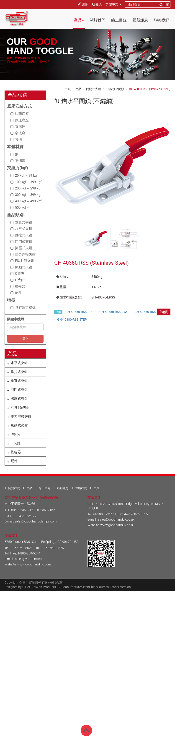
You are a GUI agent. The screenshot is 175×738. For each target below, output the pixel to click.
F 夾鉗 (17, 280)
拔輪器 (17, 286)
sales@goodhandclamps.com (36, 521)
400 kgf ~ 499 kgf (25, 201)
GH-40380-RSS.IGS (148, 312)
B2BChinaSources (96, 587)
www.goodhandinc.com (34, 564)
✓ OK (147, 735)
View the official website (97, 648)
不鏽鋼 (17, 161)
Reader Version (120, 587)
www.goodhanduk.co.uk (117, 525)
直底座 (17, 127)
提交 (25, 339)
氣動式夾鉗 (21, 267)
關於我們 (97, 20)
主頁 (68, 89)
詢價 (164, 312)
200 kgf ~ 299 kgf (25, 188)
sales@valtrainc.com (29, 559)
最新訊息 (140, 20)
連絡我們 (81, 488)
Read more (68, 648)
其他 (16, 139)
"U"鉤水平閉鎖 (115, 89)
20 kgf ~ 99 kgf (24, 175)
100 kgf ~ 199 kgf (25, 182)
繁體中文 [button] (113, 4)
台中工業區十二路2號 (20, 504)
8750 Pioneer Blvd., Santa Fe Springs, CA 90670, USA (42, 542)
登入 (97, 4)
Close (87, 593)
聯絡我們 (162, 20)
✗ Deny (87, 610)
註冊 (83, 4)
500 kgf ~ (19, 207)
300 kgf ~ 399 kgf (25, 195)
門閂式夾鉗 (21, 242)
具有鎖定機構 (23, 308)
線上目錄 (119, 20)
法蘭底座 (19, 114)
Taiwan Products (44, 587)
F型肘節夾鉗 (22, 261)
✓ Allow (87, 604)
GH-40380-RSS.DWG (114, 312)
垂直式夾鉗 (21, 222)
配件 (16, 293)
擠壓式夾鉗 (21, 248)
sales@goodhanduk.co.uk (116, 519)
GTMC (26, 587)
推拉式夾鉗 (21, 235)
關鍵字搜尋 (15, 319)
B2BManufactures (69, 587)
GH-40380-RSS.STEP (72, 319)
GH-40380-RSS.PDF (79, 312)
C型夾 (17, 274)
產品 (79, 20)
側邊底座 (19, 120)
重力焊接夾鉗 (23, 254)
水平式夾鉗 (21, 229)
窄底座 (17, 133)
